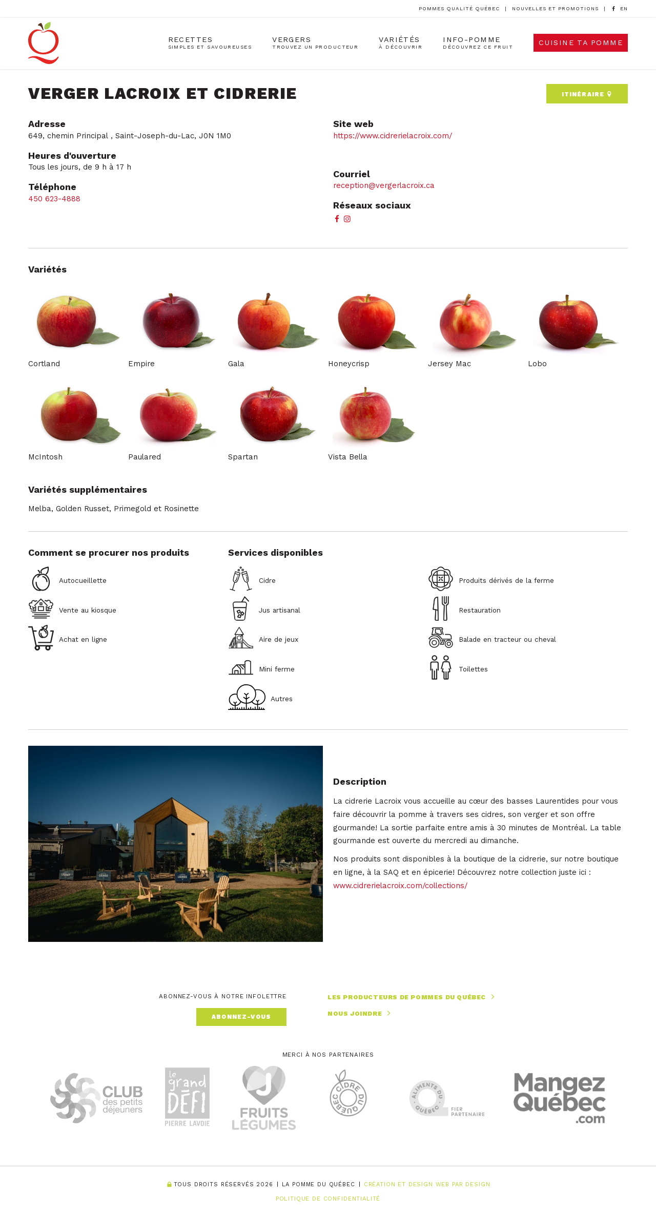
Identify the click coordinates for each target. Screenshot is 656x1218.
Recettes (210, 42)
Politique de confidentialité (328, 1198)
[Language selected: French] (624, 8)
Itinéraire (587, 94)
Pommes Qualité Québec (459, 8)
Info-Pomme (478, 42)
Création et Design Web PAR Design (427, 1185)
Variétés (400, 42)
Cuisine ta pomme (581, 42)
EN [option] (624, 8)
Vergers (315, 42)
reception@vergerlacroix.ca (384, 185)
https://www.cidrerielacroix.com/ (392, 135)
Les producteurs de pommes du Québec (412, 997)
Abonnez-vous (241, 1016)
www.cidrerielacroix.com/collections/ (400, 885)
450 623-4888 (55, 198)
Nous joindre (360, 1013)
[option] (624, 9)
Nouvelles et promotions (555, 8)
